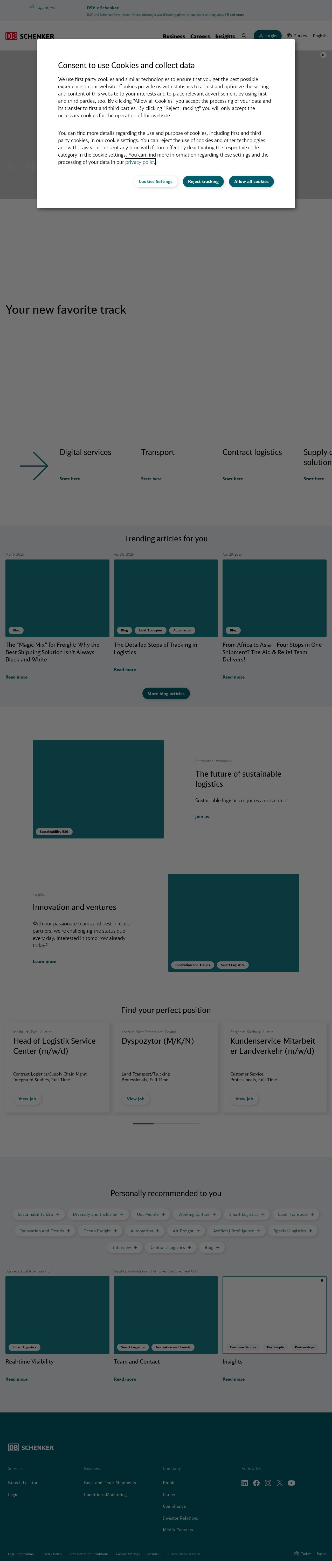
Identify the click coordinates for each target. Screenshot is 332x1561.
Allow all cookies (251, 181)
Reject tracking (203, 181)
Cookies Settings (155, 181)
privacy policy (140, 162)
